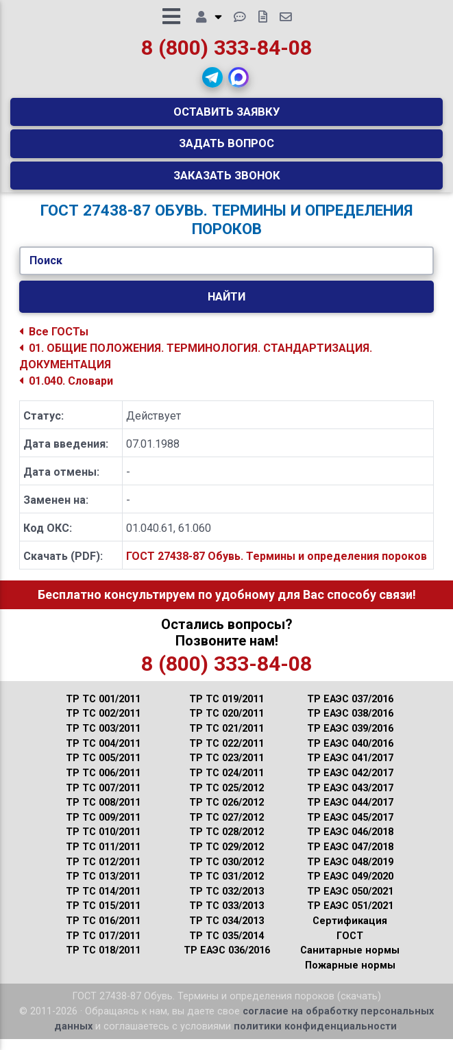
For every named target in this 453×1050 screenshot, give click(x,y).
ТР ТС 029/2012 (226, 858)
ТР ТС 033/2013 (226, 917)
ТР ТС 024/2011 (226, 784)
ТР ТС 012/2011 (103, 872)
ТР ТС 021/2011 (226, 739)
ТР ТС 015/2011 (103, 917)
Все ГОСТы (53, 342)
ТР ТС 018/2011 (103, 961)
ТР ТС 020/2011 (226, 724)
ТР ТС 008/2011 (103, 813)
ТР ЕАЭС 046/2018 (350, 843)
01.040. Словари (66, 391)
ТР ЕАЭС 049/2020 (350, 887)
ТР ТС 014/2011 (103, 902)
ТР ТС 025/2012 (226, 798)
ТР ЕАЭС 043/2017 (350, 798)
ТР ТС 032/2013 (226, 902)
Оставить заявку (226, 117)
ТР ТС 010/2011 (103, 843)
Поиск (45, 271)
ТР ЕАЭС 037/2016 (350, 710)
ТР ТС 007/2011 (103, 798)
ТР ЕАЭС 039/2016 (350, 739)
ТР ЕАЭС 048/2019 (350, 872)
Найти (226, 307)
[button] (212, 83)
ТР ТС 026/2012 (226, 813)
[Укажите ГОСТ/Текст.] (226, 271)
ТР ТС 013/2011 (103, 887)
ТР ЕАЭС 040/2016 (350, 754)
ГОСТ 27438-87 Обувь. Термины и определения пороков (276, 567)
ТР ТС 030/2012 (226, 872)
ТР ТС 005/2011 (103, 769)
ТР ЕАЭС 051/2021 (350, 917)
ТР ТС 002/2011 (103, 724)
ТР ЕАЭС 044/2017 (350, 813)
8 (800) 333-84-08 (226, 52)
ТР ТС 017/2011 (103, 946)
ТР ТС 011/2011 (103, 858)
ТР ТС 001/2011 (103, 710)
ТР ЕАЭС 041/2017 (350, 769)
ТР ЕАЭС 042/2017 (350, 784)
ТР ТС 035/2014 (226, 946)
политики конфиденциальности (315, 1036)
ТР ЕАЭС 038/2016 (350, 724)
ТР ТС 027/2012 (226, 828)
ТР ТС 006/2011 (103, 784)
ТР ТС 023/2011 (226, 769)
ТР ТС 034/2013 (226, 932)
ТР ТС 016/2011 (103, 932)
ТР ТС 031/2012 (226, 887)
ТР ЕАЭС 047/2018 (350, 858)
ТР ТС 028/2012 (226, 843)
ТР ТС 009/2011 (103, 828)
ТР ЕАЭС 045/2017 (350, 828)
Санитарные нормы (350, 961)
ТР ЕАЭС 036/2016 (227, 961)
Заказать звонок (226, 180)
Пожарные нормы (350, 976)
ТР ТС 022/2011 (226, 754)
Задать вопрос (226, 148)
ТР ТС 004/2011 (103, 754)
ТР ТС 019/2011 (226, 710)
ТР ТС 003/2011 (103, 739)
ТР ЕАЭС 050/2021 (350, 902)
